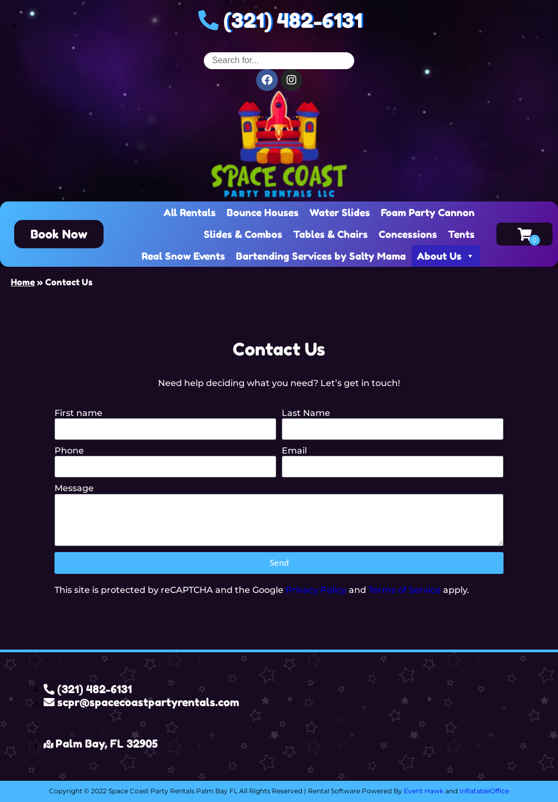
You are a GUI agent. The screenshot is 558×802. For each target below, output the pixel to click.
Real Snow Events (183, 256)
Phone (69, 450)
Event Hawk (424, 791)
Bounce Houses (263, 212)
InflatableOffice (484, 791)
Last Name (306, 413)
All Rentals (189, 212)
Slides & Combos (243, 234)
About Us (446, 256)
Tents (461, 234)
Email (294, 450)
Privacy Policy (316, 590)
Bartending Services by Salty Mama (321, 256)
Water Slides (340, 212)
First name (78, 413)
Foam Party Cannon (428, 212)
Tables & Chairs (330, 234)
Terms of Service (404, 590)
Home (23, 282)
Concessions (408, 234)
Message (74, 488)
